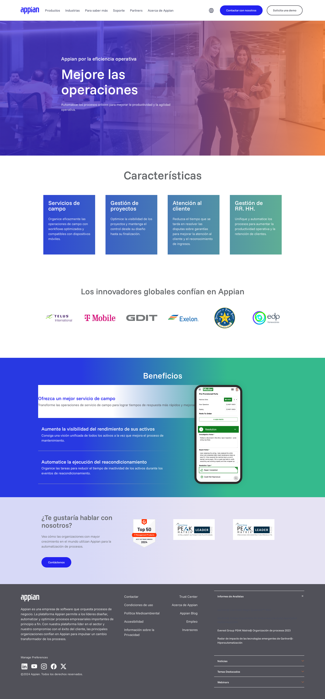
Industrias (72, 10)
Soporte (119, 10)
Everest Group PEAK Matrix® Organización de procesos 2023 (254, 630)
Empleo (192, 621)
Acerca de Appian (160, 10)
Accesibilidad (133, 621)
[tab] (162, 401)
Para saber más (96, 10)
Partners (136, 10)
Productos (52, 10)
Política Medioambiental (142, 613)
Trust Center (188, 596)
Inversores (190, 630)
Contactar (131, 596)
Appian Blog (189, 613)
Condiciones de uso (138, 605)
